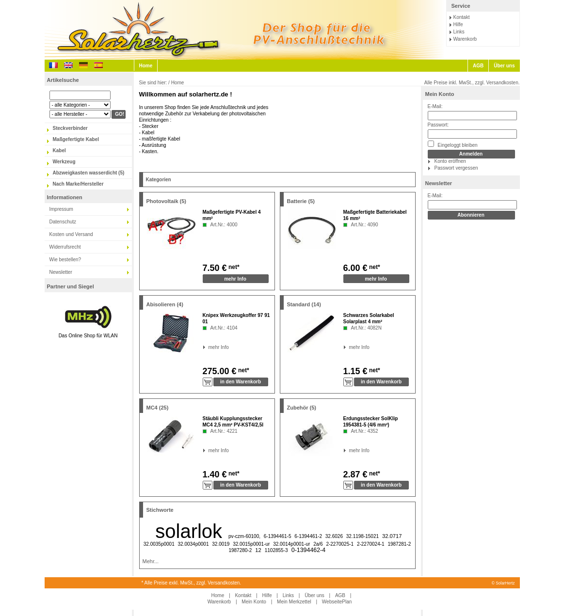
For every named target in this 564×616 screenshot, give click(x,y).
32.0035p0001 (159, 544)
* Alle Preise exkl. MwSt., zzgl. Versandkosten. (192, 582)
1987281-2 (399, 544)
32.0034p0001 (193, 544)
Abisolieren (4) (164, 304)
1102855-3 (276, 550)
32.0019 (220, 544)
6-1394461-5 (277, 536)
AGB (478, 65)
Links (459, 31)
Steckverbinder (70, 128)
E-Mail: (435, 106)
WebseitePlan (337, 601)
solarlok (188, 531)
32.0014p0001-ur (291, 544)
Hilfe (458, 24)
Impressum (61, 209)
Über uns (504, 65)
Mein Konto (439, 94)
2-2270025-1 (340, 544)
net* (233, 267)
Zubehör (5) (302, 408)
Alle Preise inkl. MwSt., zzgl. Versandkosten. (472, 82)
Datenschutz (63, 221)
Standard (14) (304, 304)
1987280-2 (240, 550)
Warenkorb (465, 39)
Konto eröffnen (450, 161)
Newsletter (60, 272)
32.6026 (334, 536)
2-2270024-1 (371, 544)
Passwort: (438, 124)
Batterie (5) (301, 201)
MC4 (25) (157, 408)
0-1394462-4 (308, 550)
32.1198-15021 (362, 536)
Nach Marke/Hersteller (78, 184)
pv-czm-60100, (244, 536)
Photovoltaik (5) (166, 201)
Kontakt (461, 17)
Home (146, 65)
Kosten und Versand (71, 234)
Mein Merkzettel (294, 601)
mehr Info (235, 279)
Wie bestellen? (65, 259)
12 (258, 550)
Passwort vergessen (456, 168)
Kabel (59, 150)
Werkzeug (64, 161)
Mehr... (151, 561)
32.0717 (392, 536)
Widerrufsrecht (65, 247)
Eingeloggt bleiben (453, 144)
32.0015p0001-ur (251, 544)
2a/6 (317, 544)
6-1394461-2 (308, 536)
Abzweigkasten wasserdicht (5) (89, 172)
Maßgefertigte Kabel (76, 139)
